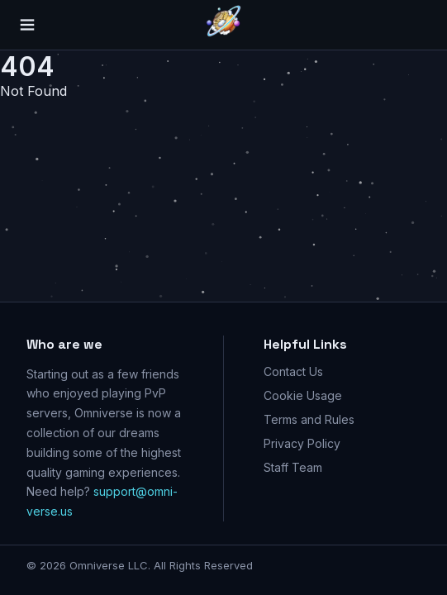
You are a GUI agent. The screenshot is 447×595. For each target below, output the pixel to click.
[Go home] (224, 25)
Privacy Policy (302, 443)
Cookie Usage (303, 395)
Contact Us (293, 371)
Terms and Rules (309, 419)
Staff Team (293, 467)
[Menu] (29, 25)
